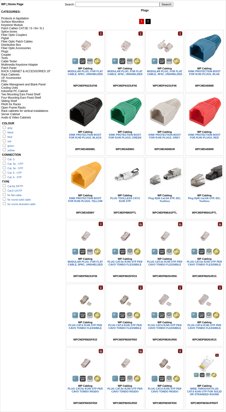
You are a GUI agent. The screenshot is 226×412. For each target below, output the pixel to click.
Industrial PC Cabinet (14, 91)
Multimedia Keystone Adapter (19, 64)
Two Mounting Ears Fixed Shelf (20, 94)
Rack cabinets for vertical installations (24, 111)
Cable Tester (9, 61)
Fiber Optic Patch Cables (16, 41)
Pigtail (5, 38)
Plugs (4, 51)
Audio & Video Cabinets (16, 117)
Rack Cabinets (10, 74)
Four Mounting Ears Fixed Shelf (21, 97)
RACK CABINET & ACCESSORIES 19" (26, 71)
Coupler (6, 54)
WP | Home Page (12, 4)
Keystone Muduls (12, 25)
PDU (4, 81)
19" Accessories (11, 78)
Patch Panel (8, 68)
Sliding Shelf (9, 101)
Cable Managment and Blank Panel (23, 84)
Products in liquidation (15, 18)
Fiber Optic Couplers (14, 35)
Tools (4, 58)
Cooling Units (9, 87)
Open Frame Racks (13, 107)
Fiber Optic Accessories (16, 48)
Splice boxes (9, 31)
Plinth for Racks (11, 104)
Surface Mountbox (12, 21)
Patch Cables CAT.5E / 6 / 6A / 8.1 (22, 28)
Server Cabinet (10, 114)
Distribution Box (11, 44)
